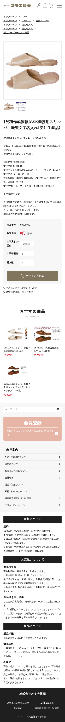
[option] (32, 71)
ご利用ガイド (47, 702)
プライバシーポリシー (16, 505)
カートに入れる (35, 276)
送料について (11, 464)
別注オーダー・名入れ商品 (16, 32)
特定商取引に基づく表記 (47, 708)
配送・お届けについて (15, 457)
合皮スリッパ (42, 20)
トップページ (10, 16)
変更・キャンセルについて (18, 491)
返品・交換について (14, 484)
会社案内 (18, 708)
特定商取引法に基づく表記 (19, 292)
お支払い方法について (16, 470)
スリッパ (26, 16)
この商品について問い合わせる (21, 288)
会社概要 (9, 477)
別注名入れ (27, 24)
